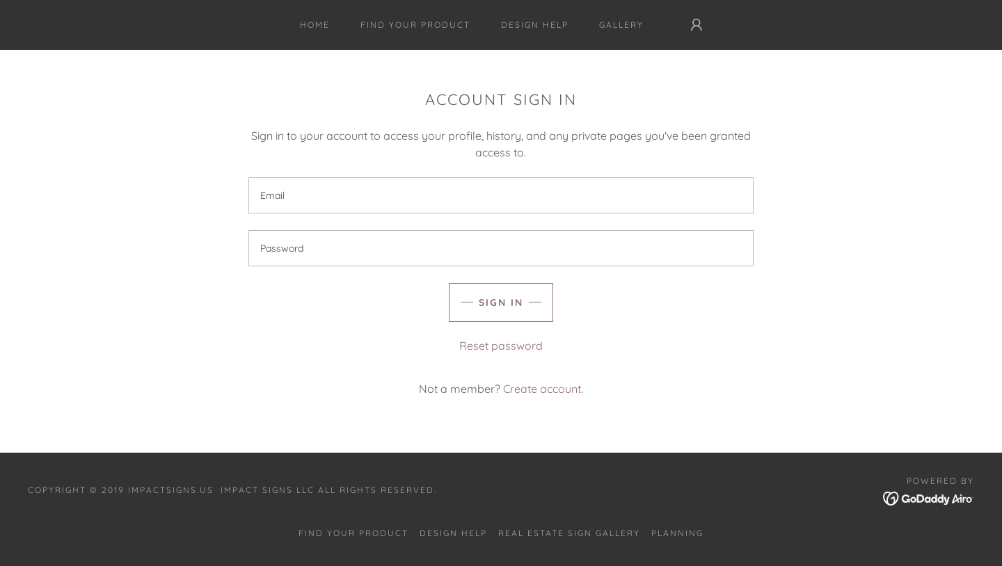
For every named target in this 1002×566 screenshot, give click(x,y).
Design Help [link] (534, 24)
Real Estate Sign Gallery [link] (569, 533)
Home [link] (315, 24)
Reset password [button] (501, 346)
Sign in (501, 302)
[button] (696, 25)
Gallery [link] (621, 24)
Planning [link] (677, 533)
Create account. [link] (543, 389)
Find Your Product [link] (415, 24)
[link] (928, 497)
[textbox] (500, 195)
